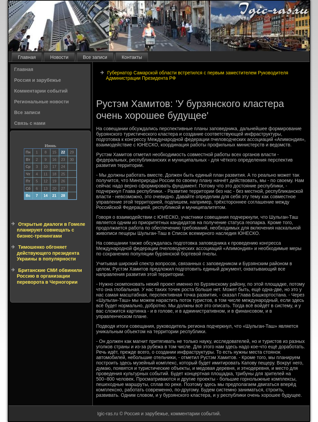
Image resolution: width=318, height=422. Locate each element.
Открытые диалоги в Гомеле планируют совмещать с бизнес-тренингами (51, 230)
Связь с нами (29, 123)
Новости (59, 57)
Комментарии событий (41, 91)
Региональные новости (41, 101)
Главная (27, 57)
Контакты (132, 57)
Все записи (95, 57)
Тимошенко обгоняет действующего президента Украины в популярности (48, 252)
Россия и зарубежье (37, 80)
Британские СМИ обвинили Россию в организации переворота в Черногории (49, 276)
